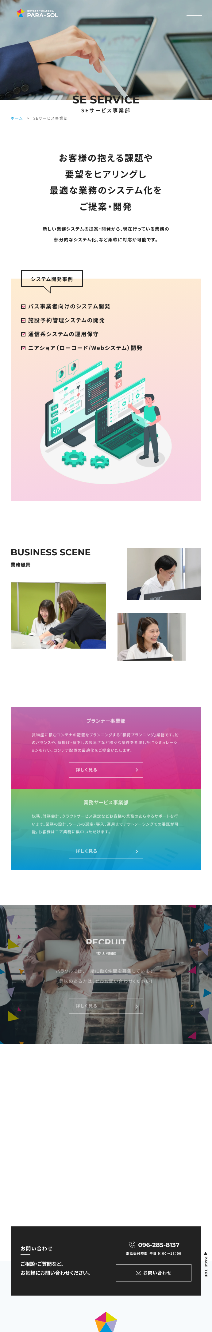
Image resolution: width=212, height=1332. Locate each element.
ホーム (17, 118)
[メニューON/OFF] (194, 13)
